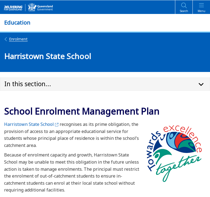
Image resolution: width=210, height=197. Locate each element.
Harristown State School (31, 124)
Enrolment (16, 39)
